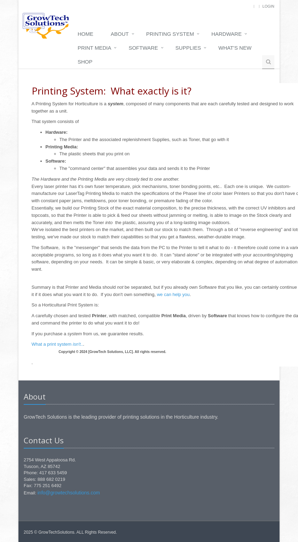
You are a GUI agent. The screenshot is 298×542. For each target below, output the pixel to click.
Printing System (170, 34)
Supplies (188, 48)
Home (85, 34)
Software (143, 48)
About (120, 34)
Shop (85, 62)
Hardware (226, 34)
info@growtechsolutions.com (69, 492)
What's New (234, 48)
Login (268, 6)
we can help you (173, 294)
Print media (94, 48)
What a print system (57, 344)
